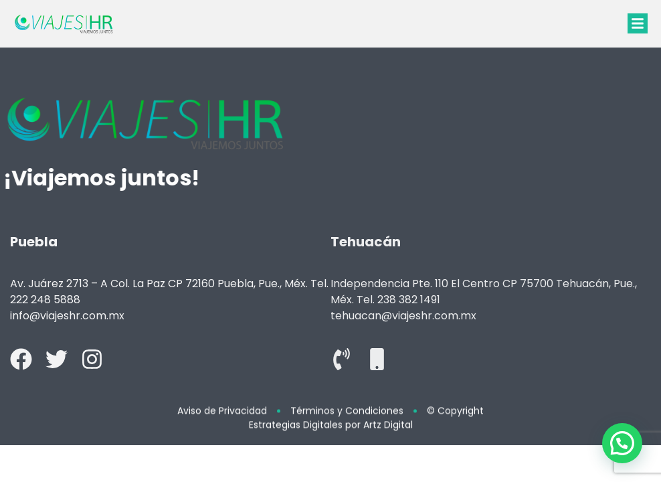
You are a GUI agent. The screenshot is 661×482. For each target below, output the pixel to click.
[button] (638, 23)
